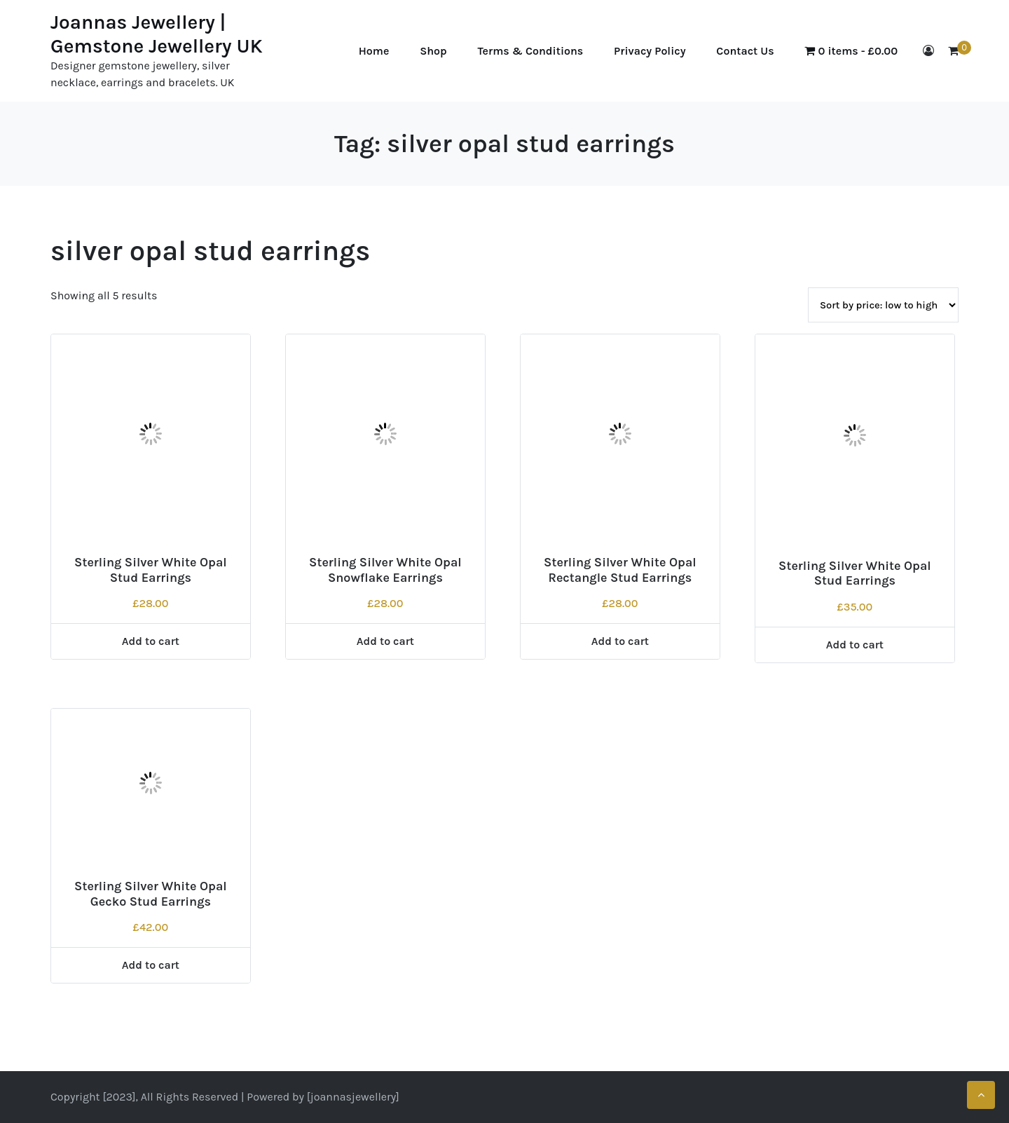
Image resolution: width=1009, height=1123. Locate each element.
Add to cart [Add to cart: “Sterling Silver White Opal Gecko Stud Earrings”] (150, 965)
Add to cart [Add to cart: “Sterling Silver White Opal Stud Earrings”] (150, 641)
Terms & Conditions (531, 50)
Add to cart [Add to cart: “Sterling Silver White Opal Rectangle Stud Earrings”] (620, 641)
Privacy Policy (649, 50)
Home (374, 50)
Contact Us (745, 50)
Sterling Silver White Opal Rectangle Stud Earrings (620, 569)
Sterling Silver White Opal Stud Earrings (150, 569)
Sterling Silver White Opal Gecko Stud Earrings (150, 893)
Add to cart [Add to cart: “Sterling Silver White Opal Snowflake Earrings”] (385, 641)
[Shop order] (883, 304)
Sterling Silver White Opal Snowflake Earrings (385, 569)
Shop (433, 50)
